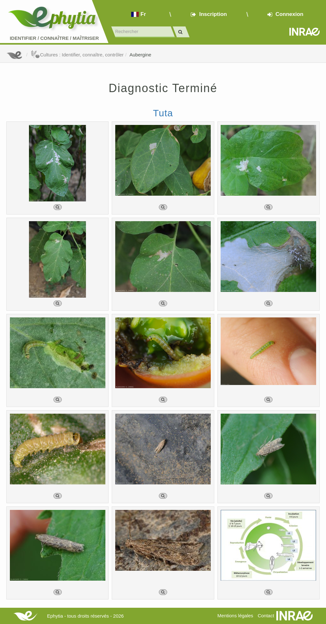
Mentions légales (235, 615)
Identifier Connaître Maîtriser (54, 38)
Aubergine (140, 54)
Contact (266, 615)
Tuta (163, 113)
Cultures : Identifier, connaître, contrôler (77, 54)
